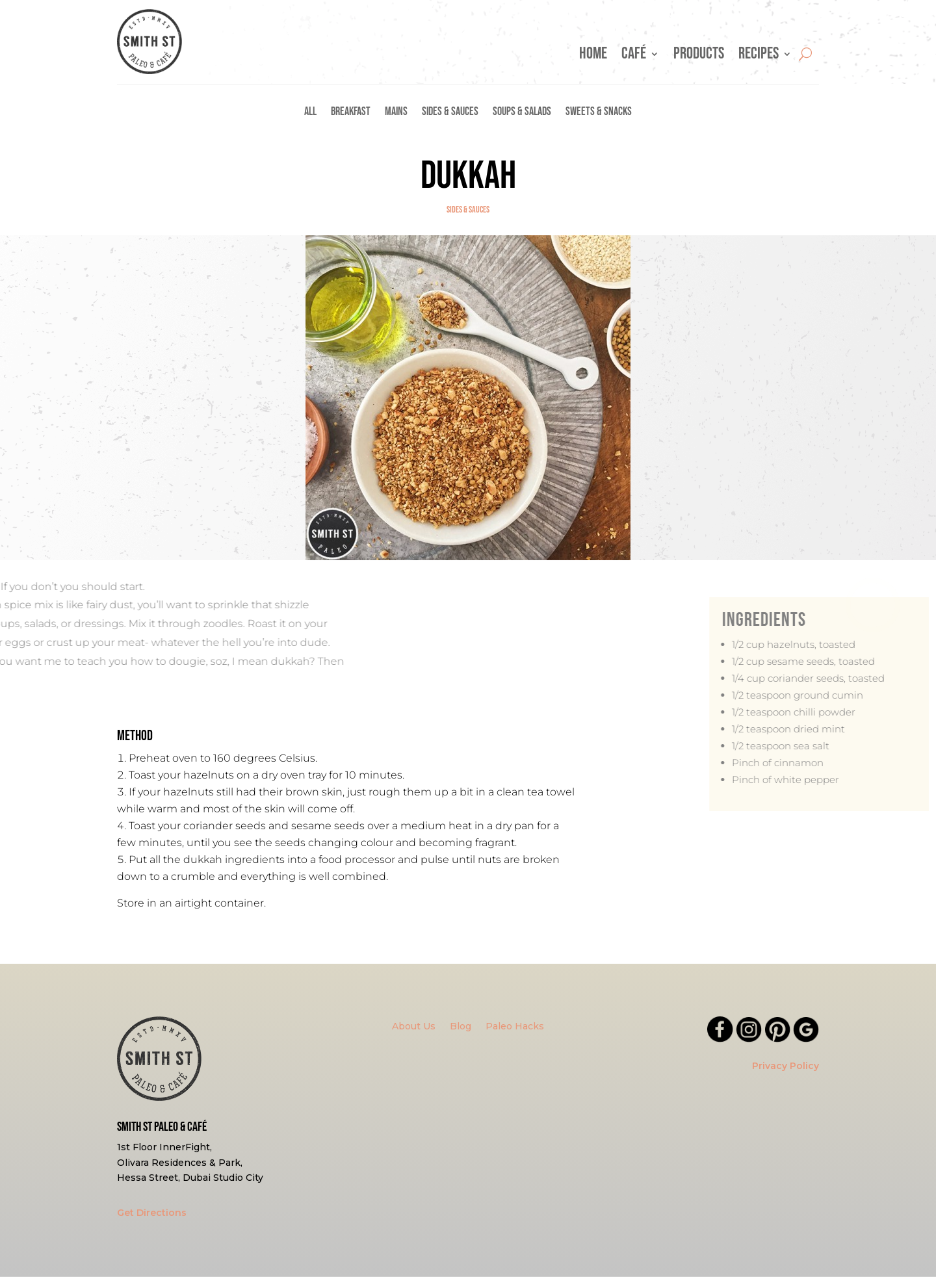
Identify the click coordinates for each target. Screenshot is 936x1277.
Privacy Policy (785, 1066)
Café (633, 56)
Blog (460, 1027)
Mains (396, 112)
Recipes (758, 56)
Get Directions (152, 1213)
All (310, 112)
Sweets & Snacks (599, 112)
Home (593, 56)
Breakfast (350, 112)
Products (698, 56)
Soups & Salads (522, 112)
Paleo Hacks (515, 1027)
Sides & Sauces (450, 112)
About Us (414, 1027)
